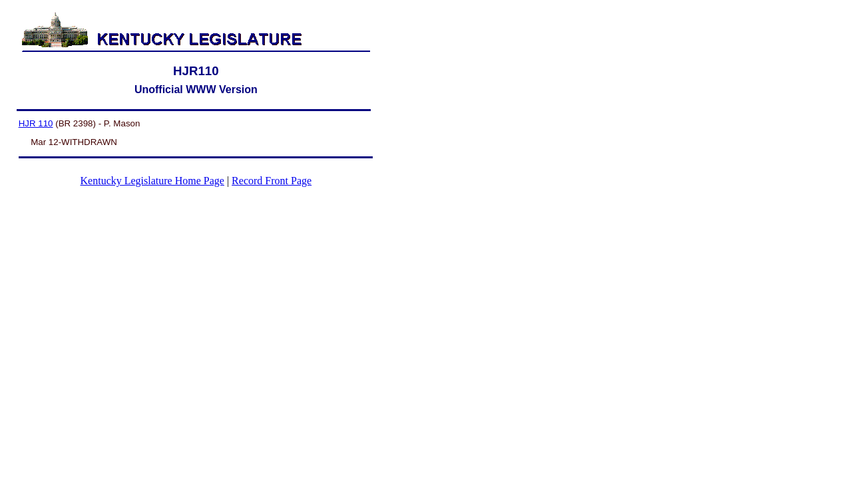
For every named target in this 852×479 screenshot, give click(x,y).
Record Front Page (272, 180)
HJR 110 (36, 123)
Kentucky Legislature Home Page (152, 180)
